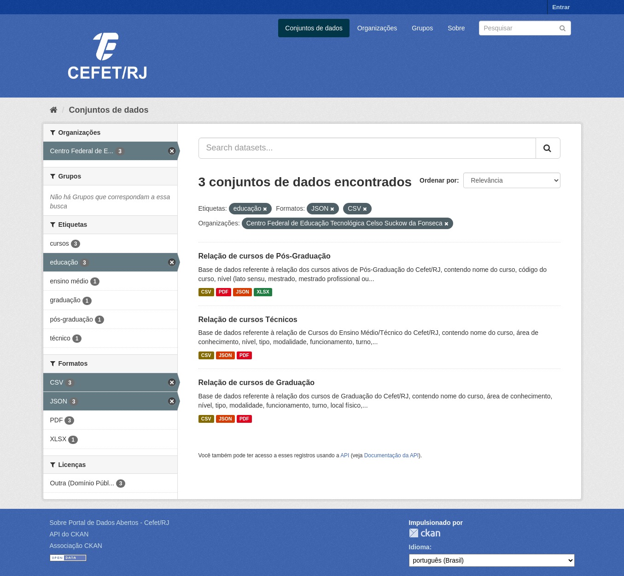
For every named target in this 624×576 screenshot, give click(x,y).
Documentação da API (391, 455)
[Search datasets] (525, 28)
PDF (223, 292)
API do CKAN (69, 534)
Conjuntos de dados (314, 28)
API (344, 455)
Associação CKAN (76, 545)
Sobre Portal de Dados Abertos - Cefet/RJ (109, 522)
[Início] (54, 110)
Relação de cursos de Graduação (256, 382)
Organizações (377, 28)
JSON (242, 292)
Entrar (561, 7)
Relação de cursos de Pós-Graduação (264, 256)
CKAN (424, 533)
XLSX (263, 292)
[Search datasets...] (367, 148)
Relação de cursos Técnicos (247, 319)
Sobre (456, 28)
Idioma (419, 547)
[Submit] (562, 27)
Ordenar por (438, 180)
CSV (206, 292)
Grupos (422, 28)
